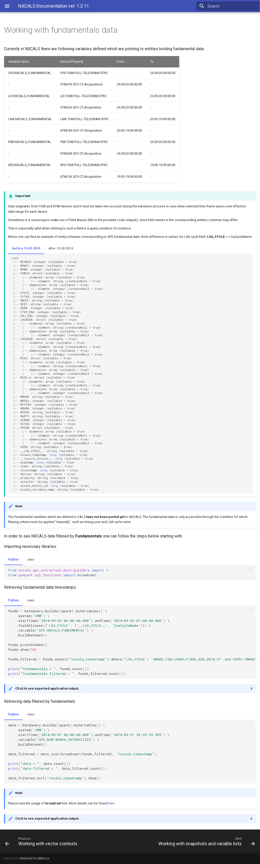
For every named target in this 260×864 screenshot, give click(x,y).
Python (13, 559)
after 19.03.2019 (60, 248)
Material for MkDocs (35, 858)
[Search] (229, 6)
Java (30, 559)
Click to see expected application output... (48, 688)
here (111, 803)
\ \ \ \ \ (132, 642)
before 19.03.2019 (26, 248)
